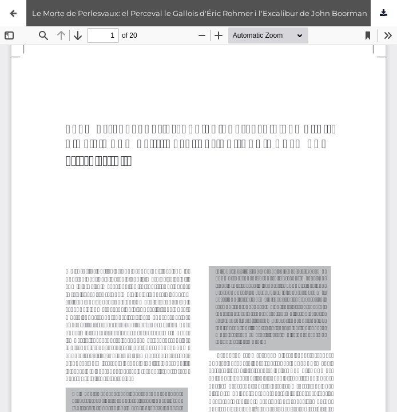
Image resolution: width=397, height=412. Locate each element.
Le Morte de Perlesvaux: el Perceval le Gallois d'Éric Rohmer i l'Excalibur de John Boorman (199, 13)
